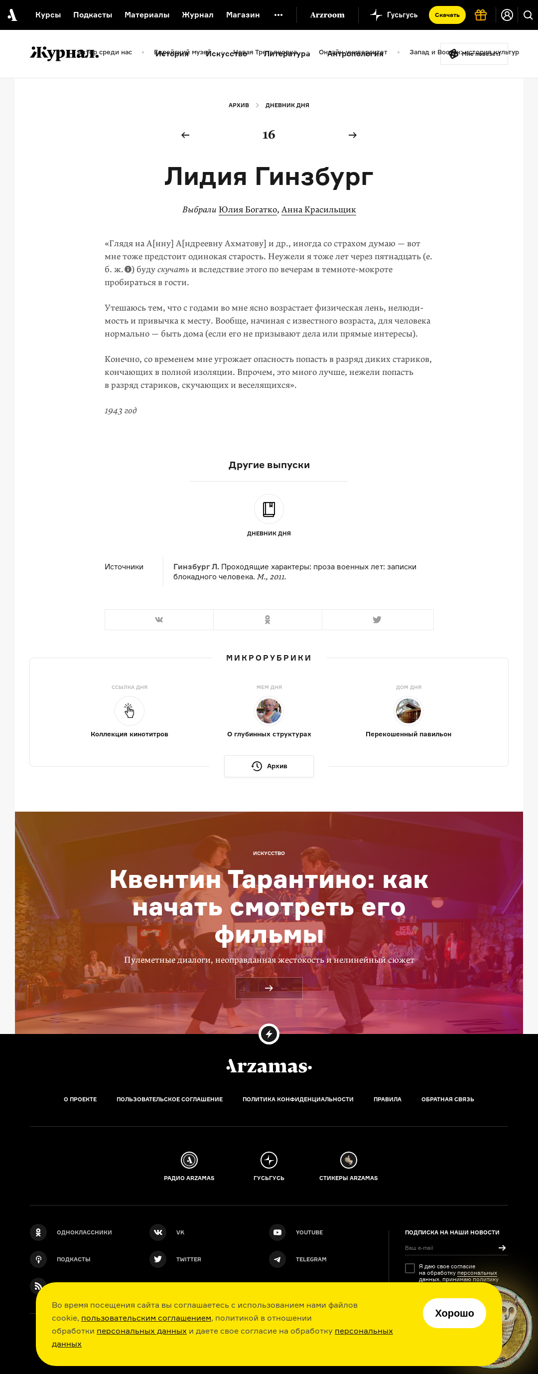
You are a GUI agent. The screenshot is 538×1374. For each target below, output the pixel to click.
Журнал (198, 14)
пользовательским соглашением (146, 1318)
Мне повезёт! (481, 53)
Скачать (447, 14)
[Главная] (269, 1066)
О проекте (80, 1099)
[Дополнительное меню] (278, 15)
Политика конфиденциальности (298, 1099)
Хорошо (454, 1313)
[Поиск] (528, 15)
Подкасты (92, 14)
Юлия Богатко (248, 209)
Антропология (355, 53)
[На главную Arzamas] (11, 15)
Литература (287, 53)
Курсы (48, 14)
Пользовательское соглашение (170, 1099)
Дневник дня (287, 105)
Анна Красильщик (318, 209)
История (172, 53)
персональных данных (142, 1331)
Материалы (147, 14)
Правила (388, 1099)
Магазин (243, 14)
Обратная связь (447, 1099)
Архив (239, 105)
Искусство (226, 53)
